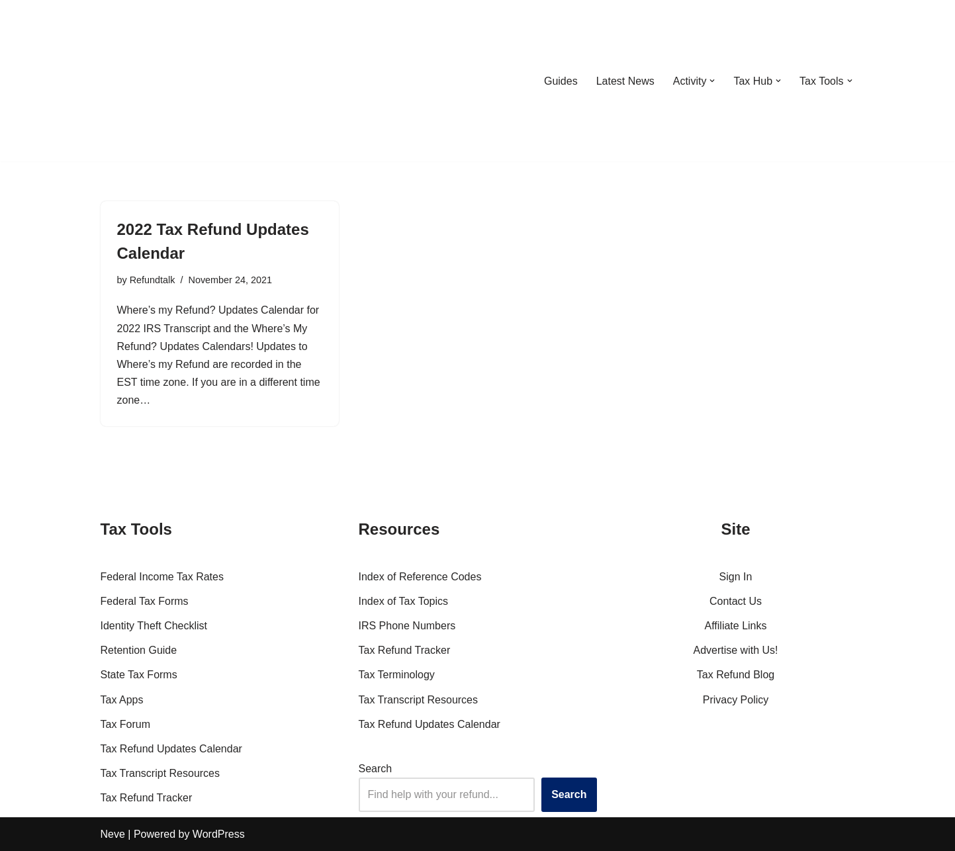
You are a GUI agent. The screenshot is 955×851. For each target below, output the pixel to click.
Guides (561, 81)
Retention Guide (139, 650)
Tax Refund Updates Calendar (171, 748)
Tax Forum (126, 724)
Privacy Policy (736, 699)
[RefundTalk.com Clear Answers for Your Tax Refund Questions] (169, 81)
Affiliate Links (736, 625)
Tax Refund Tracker (147, 797)
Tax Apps (122, 699)
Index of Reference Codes (420, 576)
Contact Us (735, 601)
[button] (712, 80)
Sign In (735, 576)
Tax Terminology (397, 674)
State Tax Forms (139, 674)
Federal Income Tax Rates (162, 576)
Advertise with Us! (735, 650)
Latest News (625, 81)
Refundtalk (152, 280)
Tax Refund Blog (735, 674)
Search (375, 768)
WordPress (219, 834)
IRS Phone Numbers (407, 625)
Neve (113, 834)
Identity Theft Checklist (154, 625)
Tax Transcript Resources (160, 773)
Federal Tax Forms (145, 601)
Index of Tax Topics (404, 601)
